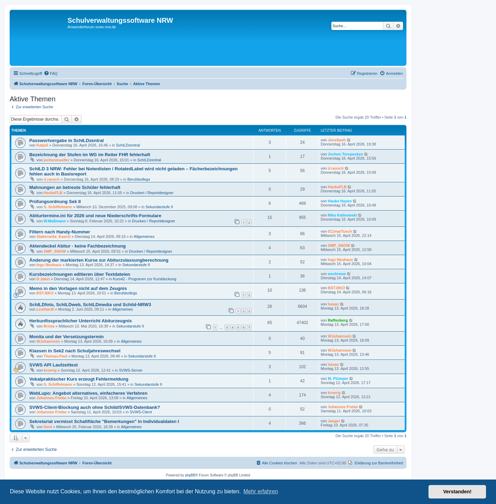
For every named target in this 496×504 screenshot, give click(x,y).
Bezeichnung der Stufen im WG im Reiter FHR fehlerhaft (89, 154)
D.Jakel (43, 279)
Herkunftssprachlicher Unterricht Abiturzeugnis (80, 320)
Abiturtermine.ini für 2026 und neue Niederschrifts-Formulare (95, 215)
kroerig (50, 370)
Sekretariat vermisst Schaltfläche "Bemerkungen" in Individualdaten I (104, 421)
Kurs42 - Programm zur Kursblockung (144, 279)
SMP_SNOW (55, 251)
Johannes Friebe (51, 398)
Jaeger (334, 421)
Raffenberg (338, 320)
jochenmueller (57, 160)
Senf (48, 427)
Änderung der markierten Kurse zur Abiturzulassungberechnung (98, 260)
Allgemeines (144, 236)
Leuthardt (45, 309)
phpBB (190, 475)
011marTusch (340, 231)
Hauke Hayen (340, 201)
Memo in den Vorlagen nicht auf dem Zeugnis (78, 288)
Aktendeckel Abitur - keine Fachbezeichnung (77, 246)
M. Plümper (338, 378)
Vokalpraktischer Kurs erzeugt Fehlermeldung (78, 379)
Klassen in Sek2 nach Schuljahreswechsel (75, 350)
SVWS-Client (141, 412)
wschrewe (337, 274)
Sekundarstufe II (159, 207)
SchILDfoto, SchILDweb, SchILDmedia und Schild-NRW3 (90, 304)
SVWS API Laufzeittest (53, 364)
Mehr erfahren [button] (261, 491)
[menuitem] (51, 73)
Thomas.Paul (55, 356)
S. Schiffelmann (58, 207)
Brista (49, 326)
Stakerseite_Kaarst (54, 236)
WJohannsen (48, 341)
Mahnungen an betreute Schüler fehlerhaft (75, 187)
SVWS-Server (130, 370)
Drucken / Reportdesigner (151, 193)
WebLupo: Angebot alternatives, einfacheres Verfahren (88, 393)
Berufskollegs (138, 179)
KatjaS (42, 145)
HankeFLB (53, 193)
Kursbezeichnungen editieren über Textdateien (79, 274)
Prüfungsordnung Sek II (55, 201)
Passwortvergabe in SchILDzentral (66, 140)
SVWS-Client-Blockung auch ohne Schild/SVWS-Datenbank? (94, 407)
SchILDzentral (128, 145)
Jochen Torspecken (345, 154)
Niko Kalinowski (342, 215)
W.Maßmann (55, 221)
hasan (333, 304)
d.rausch (52, 179)
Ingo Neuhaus (49, 265)
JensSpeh (337, 140)
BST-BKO (45, 293)
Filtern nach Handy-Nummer (59, 231)
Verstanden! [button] (457, 491)
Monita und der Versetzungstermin (66, 336)
